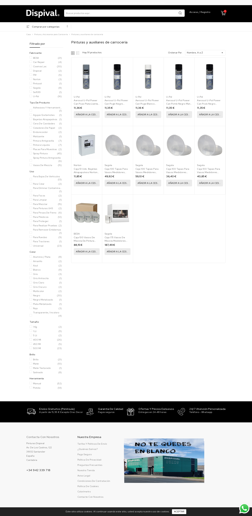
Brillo (47, 359)
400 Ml (47, 339)
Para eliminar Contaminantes (47, 190)
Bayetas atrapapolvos (47, 119)
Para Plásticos (47, 217)
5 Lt (47, 335)
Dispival (47, 71)
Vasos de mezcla (47, 165)
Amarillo (47, 261)
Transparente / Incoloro (47, 314)
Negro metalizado (47, 299)
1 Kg (47, 327)
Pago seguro (84, 453)
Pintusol (47, 83)
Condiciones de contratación (93, 480)
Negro (47, 295)
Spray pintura (47, 153)
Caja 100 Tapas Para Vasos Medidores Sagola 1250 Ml (116, 172)
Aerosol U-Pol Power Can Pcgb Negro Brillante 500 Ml (116, 104)
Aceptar (179, 511)
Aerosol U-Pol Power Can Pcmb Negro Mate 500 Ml (179, 104)
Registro (205, 12)
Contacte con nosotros (90, 496)
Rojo (47, 308)
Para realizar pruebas (47, 225)
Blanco (47, 270)
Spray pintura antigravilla (47, 159)
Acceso (194, 12)
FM (47, 75)
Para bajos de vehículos (47, 178)
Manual (47, 383)
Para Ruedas (47, 237)
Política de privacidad (89, 459)
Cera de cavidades (47, 123)
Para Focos (47, 195)
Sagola (47, 88)
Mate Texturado (47, 368)
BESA (47, 58)
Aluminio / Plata (47, 257)
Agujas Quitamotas (47, 115)
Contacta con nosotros (42, 436)
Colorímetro (84, 491)
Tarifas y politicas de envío (92, 443)
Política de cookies (88, 485)
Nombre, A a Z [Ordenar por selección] (205, 52)
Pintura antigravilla (47, 141)
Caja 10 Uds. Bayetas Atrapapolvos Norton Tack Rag (86, 172)
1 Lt (47, 331)
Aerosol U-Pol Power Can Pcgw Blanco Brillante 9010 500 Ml (147, 104)
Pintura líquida (47, 145)
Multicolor (47, 291)
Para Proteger (47, 221)
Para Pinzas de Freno (47, 212)
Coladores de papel (47, 128)
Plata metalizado (47, 304)
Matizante (47, 136)
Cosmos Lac (47, 66)
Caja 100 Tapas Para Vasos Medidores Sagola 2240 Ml (147, 172)
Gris (47, 274)
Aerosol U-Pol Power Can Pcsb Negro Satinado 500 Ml (209, 104)
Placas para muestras (47, 149)
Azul (47, 265)
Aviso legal (83, 475)
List (78, 53)
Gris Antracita (47, 278)
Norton (47, 79)
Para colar (47, 184)
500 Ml (47, 348)
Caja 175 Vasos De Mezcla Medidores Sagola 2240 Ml (115, 241)
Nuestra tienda (86, 469)
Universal (47, 246)
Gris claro (47, 282)
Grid (73, 53)
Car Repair (47, 62)
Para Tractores (47, 241)
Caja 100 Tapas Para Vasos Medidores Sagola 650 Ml (208, 172)
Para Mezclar (47, 204)
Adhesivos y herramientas (47, 109)
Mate (47, 363)
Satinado (47, 372)
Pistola (47, 388)
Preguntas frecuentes (89, 464)
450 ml (47, 344)
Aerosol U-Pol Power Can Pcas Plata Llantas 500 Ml (86, 104)
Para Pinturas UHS (47, 208)
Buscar (180, 13)
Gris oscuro (47, 287)
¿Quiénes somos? (87, 448)
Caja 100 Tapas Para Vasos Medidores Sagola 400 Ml (177, 172)
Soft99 (47, 92)
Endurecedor (47, 132)
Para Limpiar (47, 200)
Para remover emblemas (47, 231)
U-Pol (47, 96)
